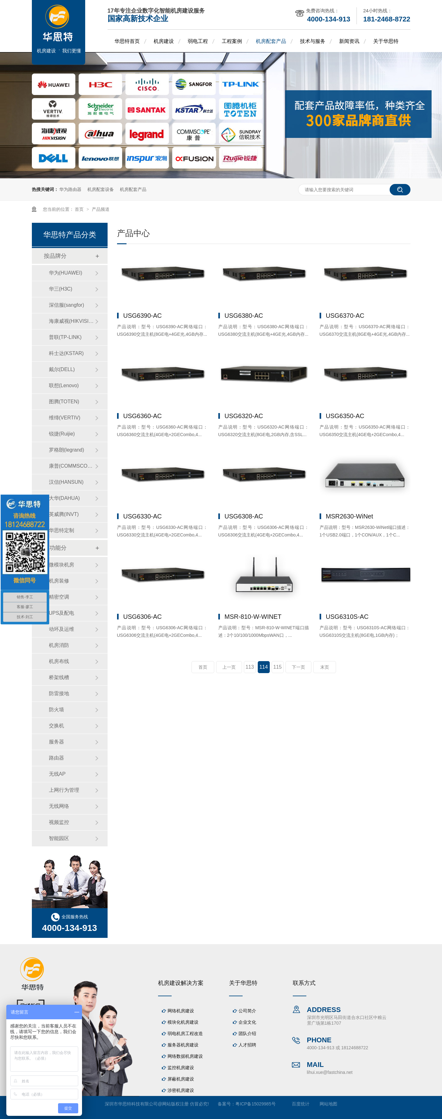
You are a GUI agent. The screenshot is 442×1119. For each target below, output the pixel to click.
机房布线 (59, 661)
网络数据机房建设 (185, 1056)
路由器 (56, 758)
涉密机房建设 (181, 1090)
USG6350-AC (345, 415)
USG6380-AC (244, 315)
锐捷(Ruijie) (62, 433)
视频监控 (59, 822)
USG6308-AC (244, 516)
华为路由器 (70, 189)
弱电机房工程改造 (185, 1033)
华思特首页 (127, 41)
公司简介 (247, 1010)
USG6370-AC (345, 315)
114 (263, 667)
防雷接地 (59, 693)
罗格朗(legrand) (66, 450)
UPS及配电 (61, 613)
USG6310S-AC (347, 616)
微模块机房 (61, 564)
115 (277, 667)
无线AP (57, 774)
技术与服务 (312, 41)
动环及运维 (61, 629)
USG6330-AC (142, 516)
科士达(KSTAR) (66, 353)
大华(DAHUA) (64, 498)
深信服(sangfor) (66, 305)
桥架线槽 (59, 677)
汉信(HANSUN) (66, 482)
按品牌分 (55, 256)
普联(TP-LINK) (65, 337)
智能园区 (59, 838)
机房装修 (59, 580)
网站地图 (328, 1103)
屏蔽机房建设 (181, 1078)
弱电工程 (198, 41)
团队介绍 (247, 1033)
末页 (324, 667)
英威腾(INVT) (64, 514)
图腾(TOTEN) (64, 401)
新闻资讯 (349, 41)
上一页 (229, 667)
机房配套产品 (271, 41)
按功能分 (55, 548)
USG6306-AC (142, 616)
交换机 (56, 725)
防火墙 (56, 709)
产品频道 (100, 209)
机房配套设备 (100, 189)
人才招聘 (247, 1044)
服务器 (56, 741)
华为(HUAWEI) (65, 272)
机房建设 (164, 41)
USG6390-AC (142, 315)
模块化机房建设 (183, 1022)
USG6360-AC (142, 415)
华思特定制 (61, 530)
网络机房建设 (181, 1010)
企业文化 (247, 1022)
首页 (80, 209)
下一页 (298, 667)
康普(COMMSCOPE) (72, 466)
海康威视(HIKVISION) (72, 321)
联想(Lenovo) (64, 385)
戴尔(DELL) (62, 369)
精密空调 (59, 597)
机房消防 (59, 645)
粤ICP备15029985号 (255, 1103)
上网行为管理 (64, 790)
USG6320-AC (244, 415)
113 (249, 667)
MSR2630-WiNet (349, 516)
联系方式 (304, 983)
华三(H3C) (61, 289)
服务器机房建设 (183, 1044)
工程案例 (232, 41)
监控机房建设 (181, 1067)
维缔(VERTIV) (64, 417)
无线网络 (59, 806)
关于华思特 (385, 41)
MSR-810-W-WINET (253, 616)
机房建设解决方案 (180, 983)
